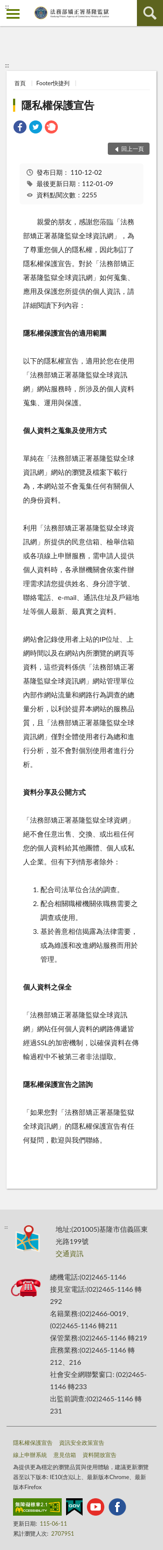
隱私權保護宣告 (57, 105)
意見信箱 (64, 1454)
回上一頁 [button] (132, 148)
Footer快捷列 (53, 83)
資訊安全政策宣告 (81, 1442)
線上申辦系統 (30, 1454)
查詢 (150, 13)
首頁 (20, 83)
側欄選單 (13, 14)
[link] (20, 128)
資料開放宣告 (99, 1454)
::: (7, 6)
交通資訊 (69, 1253)
